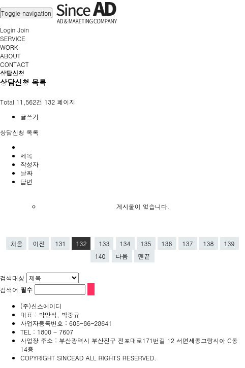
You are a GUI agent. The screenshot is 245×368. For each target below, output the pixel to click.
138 (208, 243)
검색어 (16, 289)
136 (167, 243)
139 (229, 243)
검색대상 (12, 278)
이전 (39, 243)
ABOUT (10, 55)
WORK (9, 47)
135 (146, 243)
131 (60, 243)
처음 (16, 243)
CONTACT (14, 64)
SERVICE (12, 38)
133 (104, 243)
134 (125, 243)
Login (7, 29)
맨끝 (144, 256)
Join (23, 29)
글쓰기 (29, 116)
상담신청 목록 (19, 132)
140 (100, 256)
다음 (122, 256)
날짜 (26, 173)
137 (187, 243)
